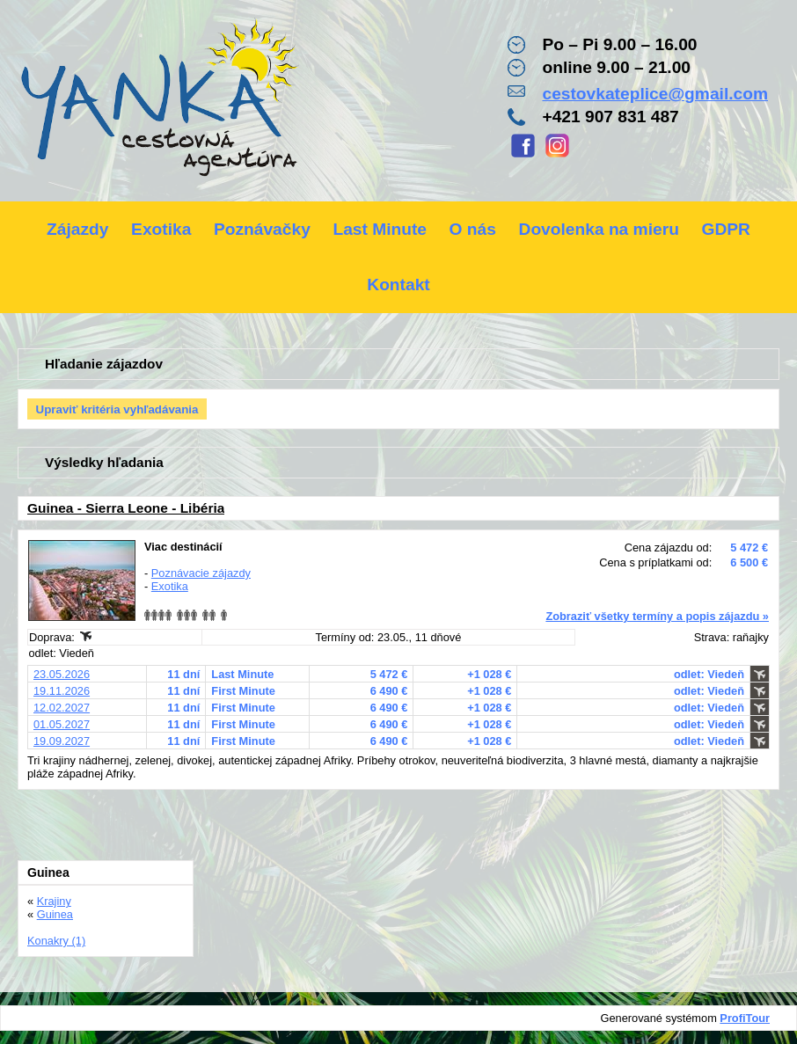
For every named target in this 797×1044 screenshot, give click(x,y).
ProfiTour (745, 1018)
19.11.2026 (61, 690)
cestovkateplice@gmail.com (655, 93)
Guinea (55, 914)
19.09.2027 (61, 741)
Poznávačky (262, 229)
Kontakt (398, 284)
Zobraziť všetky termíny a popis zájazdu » (657, 616)
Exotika (161, 229)
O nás (473, 229)
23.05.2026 (61, 674)
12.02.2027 (61, 707)
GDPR (725, 229)
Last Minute (380, 229)
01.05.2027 (61, 724)
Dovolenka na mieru (599, 229)
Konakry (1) (56, 940)
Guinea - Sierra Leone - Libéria (125, 507)
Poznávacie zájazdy (201, 573)
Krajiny (54, 901)
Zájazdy (77, 229)
